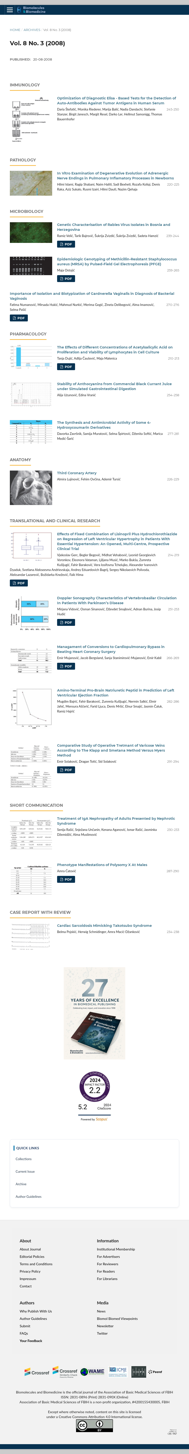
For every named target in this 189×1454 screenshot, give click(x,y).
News (101, 1311)
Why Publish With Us (36, 1311)
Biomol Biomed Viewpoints (117, 1318)
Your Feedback (31, 1341)
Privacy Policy (30, 1271)
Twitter (102, 1333)
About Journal (30, 1249)
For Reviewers (107, 1264)
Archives (32, 30)
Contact (26, 1286)
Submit (25, 1326)
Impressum (28, 1279)
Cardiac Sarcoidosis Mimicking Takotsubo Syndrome (104, 925)
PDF (68, 244)
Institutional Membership (116, 1249)
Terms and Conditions (36, 1264)
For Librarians (107, 1279)
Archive (21, 1184)
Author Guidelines (28, 1197)
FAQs (24, 1333)
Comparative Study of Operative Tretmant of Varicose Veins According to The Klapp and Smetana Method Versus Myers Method (111, 750)
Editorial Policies (32, 1256)
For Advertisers (108, 1256)
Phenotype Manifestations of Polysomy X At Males (102, 865)
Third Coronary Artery (76, 473)
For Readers (106, 1271)
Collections (24, 1159)
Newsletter (105, 1326)
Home (15, 30)
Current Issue (25, 1171)
